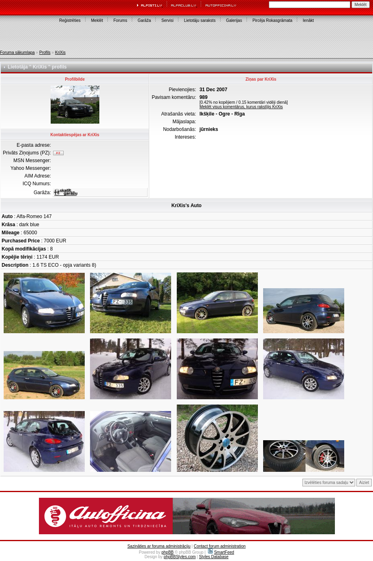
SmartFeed (221, 552)
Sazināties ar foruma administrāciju (159, 546)
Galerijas (234, 20)
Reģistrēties (70, 20)
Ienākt (308, 20)
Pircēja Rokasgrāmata (272, 20)
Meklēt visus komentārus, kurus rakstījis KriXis (241, 107)
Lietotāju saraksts (200, 20)
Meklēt (97, 20)
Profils (45, 52)
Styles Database (214, 557)
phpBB (167, 552)
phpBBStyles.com (180, 557)
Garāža (144, 20)
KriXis (60, 52)
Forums (120, 20)
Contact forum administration (220, 546)
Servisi (167, 20)
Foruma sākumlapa (17, 52)
